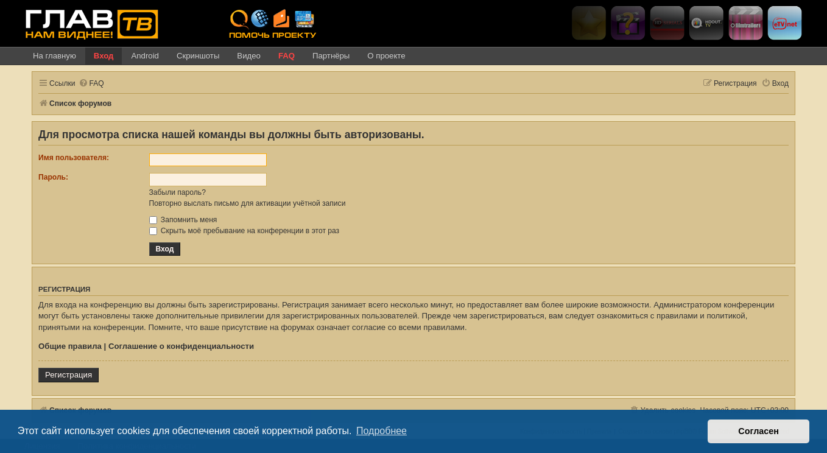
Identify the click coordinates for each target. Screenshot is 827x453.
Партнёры (331, 55)
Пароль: (53, 177)
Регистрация (68, 374)
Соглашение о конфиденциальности (181, 346)
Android (144, 55)
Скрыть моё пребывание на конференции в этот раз (244, 230)
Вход (104, 55)
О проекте (386, 55)
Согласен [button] (758, 431)
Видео (249, 55)
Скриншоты (198, 55)
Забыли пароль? (177, 192)
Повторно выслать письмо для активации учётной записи (247, 203)
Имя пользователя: (73, 157)
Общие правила (70, 346)
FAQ (286, 55)
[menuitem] (91, 84)
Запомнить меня (183, 220)
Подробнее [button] (381, 431)
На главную (54, 55)
